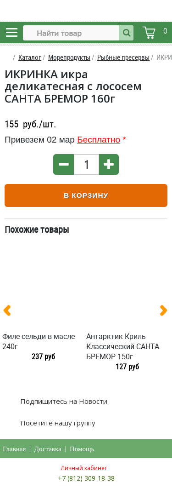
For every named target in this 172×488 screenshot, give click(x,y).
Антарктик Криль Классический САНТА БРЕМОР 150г (122, 346)
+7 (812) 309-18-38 (86, 478)
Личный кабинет (84, 468)
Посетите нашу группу (56, 422)
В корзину (86, 195)
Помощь (82, 449)
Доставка (47, 449)
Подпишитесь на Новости (62, 401)
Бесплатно (98, 139)
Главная (14, 449)
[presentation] (10, 312)
